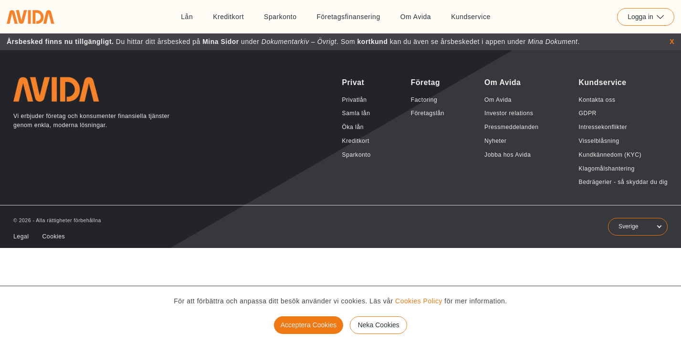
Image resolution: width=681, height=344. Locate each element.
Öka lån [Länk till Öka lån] (353, 127)
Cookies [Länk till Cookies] (53, 236)
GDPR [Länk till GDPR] (588, 113)
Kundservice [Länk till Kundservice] (471, 17)
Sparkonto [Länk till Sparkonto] (280, 17)
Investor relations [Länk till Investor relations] (508, 113)
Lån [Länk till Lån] (187, 17)
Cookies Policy (418, 301)
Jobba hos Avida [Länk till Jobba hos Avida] (507, 154)
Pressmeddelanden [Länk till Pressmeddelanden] (511, 127)
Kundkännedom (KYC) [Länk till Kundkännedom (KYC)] (610, 154)
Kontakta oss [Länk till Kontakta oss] (597, 100)
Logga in (646, 17)
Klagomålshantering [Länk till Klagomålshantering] (607, 168)
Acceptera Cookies (309, 325)
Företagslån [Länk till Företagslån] (427, 113)
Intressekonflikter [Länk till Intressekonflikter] (603, 127)
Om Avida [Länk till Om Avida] (415, 17)
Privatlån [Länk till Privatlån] (354, 100)
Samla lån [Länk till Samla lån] (356, 113)
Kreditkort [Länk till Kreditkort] (228, 17)
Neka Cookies (378, 325)
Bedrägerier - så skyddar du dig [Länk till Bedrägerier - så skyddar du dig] (623, 182)
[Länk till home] (30, 17)
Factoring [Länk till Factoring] (424, 100)
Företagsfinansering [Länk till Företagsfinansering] (348, 17)
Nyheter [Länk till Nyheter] (495, 141)
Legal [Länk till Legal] (21, 236)
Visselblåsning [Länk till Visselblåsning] (599, 141)
